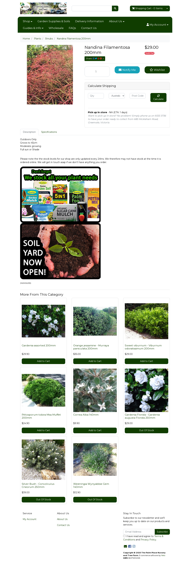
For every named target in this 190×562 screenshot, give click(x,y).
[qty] (96, 96)
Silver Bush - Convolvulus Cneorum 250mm (38, 485)
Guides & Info (32, 28)
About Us (115, 21)
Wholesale (56, 28)
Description (29, 132)
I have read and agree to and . (143, 538)
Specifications (49, 132)
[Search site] (115, 8)
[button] (157, 24)
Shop (26, 21)
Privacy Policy (148, 539)
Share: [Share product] (94, 58)
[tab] (29, 132)
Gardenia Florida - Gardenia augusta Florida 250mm (142, 416)
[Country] (117, 96)
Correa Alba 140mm (86, 414)
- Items (147, 8)
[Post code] (138, 96)
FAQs (72, 28)
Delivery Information (89, 21)
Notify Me (127, 69)
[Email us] (125, 546)
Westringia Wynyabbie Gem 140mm (91, 485)
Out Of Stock (146, 430)
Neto (163, 555)
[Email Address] (139, 532)
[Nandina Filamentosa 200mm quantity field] (97, 71)
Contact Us (89, 28)
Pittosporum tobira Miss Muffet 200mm (41, 416)
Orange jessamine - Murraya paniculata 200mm (91, 347)
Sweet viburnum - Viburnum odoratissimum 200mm (143, 347)
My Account (29, 519)
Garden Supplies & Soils (54, 21)
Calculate (158, 98)
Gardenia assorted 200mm (39, 345)
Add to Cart (43, 361)
